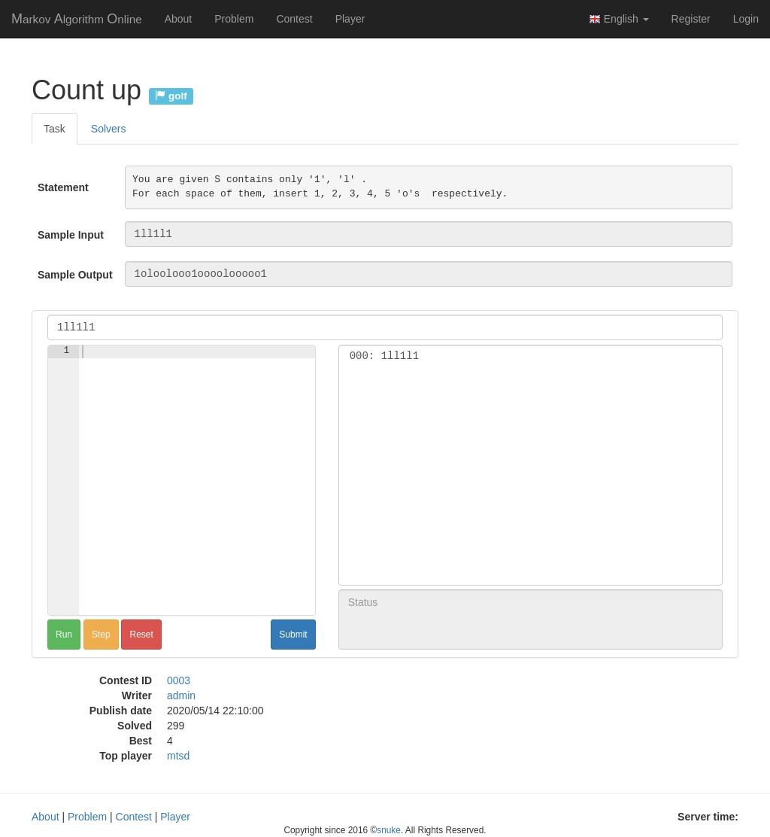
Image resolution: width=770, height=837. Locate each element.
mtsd (178, 756)
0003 (178, 680)
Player (350, 19)
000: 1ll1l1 (530, 356)
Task (54, 129)
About (178, 19)
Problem (233, 19)
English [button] (619, 19)
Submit (293, 634)
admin (181, 695)
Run (64, 634)
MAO (76, 18)
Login (746, 19)
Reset (141, 634)
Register (691, 19)
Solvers (108, 129)
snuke (389, 830)
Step (101, 634)
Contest (294, 19)
